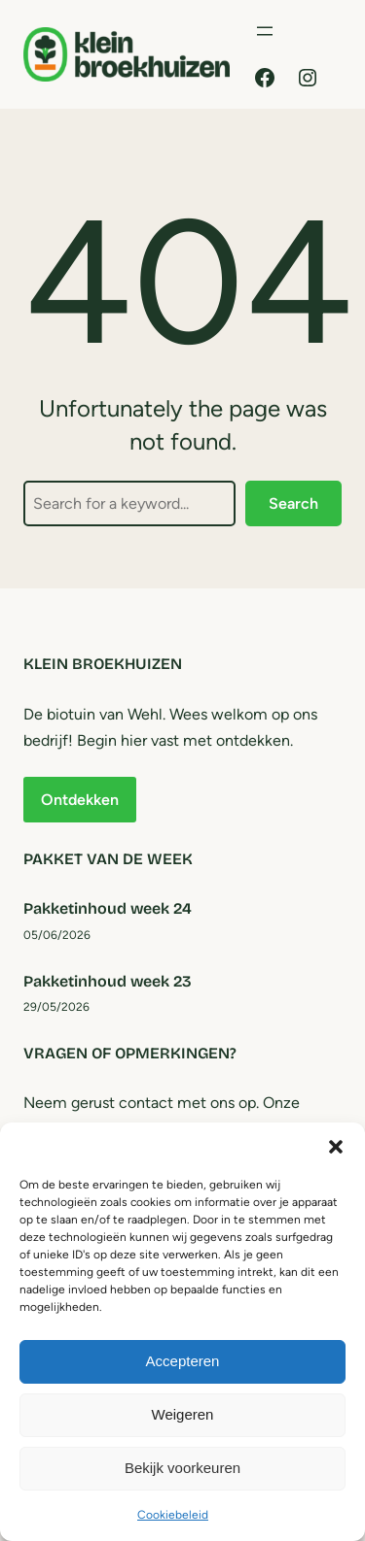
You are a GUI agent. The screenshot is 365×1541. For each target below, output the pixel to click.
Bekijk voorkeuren (182, 1467)
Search (293, 503)
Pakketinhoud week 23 (107, 981)
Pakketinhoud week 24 (107, 908)
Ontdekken (80, 799)
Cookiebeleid (172, 1515)
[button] (336, 1146)
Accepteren (183, 1361)
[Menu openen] (264, 31)
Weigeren (183, 1414)
